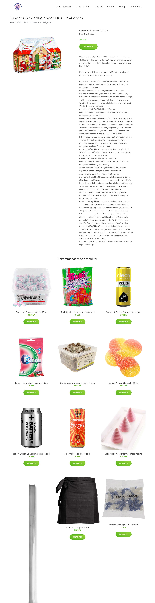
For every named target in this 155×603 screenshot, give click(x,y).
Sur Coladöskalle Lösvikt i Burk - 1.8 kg (77, 384)
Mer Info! (88, 48)
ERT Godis (104, 31)
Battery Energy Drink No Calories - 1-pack (31, 455)
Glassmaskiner (64, 7)
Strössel (98, 7)
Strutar (110, 7)
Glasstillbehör (83, 7)
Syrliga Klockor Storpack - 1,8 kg (123, 384)
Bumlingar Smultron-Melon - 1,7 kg (31, 313)
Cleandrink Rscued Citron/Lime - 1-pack (123, 313)
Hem (12, 24)
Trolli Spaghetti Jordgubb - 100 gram (77, 313)
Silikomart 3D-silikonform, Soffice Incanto (123, 455)
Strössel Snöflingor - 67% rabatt (123, 526)
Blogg (122, 7)
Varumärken (136, 7)
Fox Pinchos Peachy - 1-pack (77, 455)
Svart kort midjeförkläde (77, 529)
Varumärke (94, 31)
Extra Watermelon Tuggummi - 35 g (31, 384)
